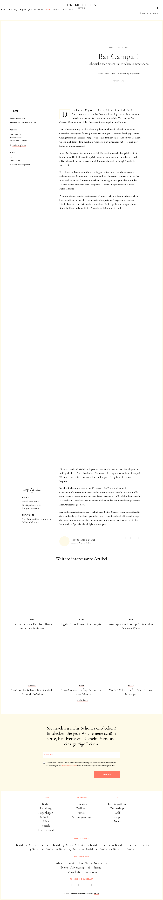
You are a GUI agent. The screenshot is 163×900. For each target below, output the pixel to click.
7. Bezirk (92, 845)
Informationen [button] (81, 857)
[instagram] (78, 886)
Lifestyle (41, 8)
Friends (98, 867)
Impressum (91, 872)
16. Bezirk (61, 849)
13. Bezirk (34, 849)
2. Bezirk (31, 845)
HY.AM (96, 893)
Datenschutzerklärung (69, 766)
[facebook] (71, 886)
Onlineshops (117, 808)
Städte (9, 8)
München (43, 13)
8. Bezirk (105, 845)
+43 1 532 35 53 (16, 160)
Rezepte (117, 817)
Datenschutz (72, 872)
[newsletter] (91, 886)
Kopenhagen (30, 13)
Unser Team (85, 863)
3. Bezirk (43, 845)
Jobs (89, 867)
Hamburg (17, 13)
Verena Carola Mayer (106, 73)
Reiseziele (81, 804)
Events (64, 867)
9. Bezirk (117, 845)
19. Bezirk (88, 849)
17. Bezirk (74, 849)
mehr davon (82, 700)
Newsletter (100, 863)
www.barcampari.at (21, 164)
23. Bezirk (128, 849)
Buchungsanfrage (81, 817)
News (117, 821)
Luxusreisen (24, 8)
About (60, 863)
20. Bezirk (101, 849)
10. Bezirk (130, 845)
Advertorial (118, 81)
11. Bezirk (143, 845)
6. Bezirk (80, 845)
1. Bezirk (19, 845)
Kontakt (71, 863)
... (11, 156)
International (72, 13)
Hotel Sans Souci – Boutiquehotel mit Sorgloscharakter (31, 505)
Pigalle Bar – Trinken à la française (81, 624)
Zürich (60, 13)
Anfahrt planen (19, 145)
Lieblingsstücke (117, 804)
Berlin (7, 13)
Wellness (81, 808)
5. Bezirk (68, 845)
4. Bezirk (55, 845)
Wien (52, 13)
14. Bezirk (47, 849)
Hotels (81, 813)
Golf (117, 813)
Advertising (77, 867)
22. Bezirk (115, 849)
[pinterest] (84, 886)
